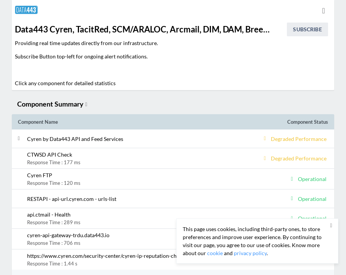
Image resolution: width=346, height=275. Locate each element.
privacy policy (250, 253)
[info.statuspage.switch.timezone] (323, 10)
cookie (215, 253)
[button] (134, 138)
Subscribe (307, 29)
